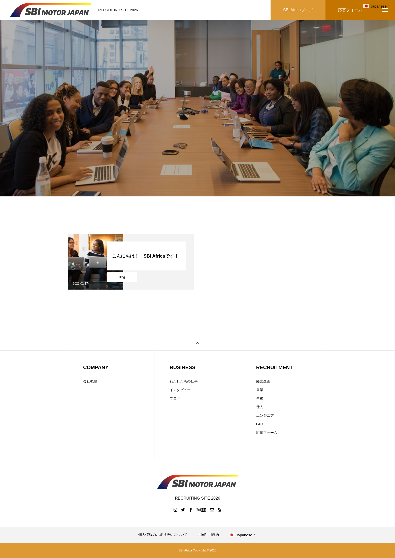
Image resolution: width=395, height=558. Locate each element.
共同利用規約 (208, 535)
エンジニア (265, 415)
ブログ (175, 398)
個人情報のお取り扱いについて (163, 535)
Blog (122, 277)
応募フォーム (266, 432)
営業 (259, 390)
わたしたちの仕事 (184, 381)
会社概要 (90, 381)
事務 (259, 398)
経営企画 (263, 381)
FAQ (259, 424)
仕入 (259, 407)
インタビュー (180, 390)
